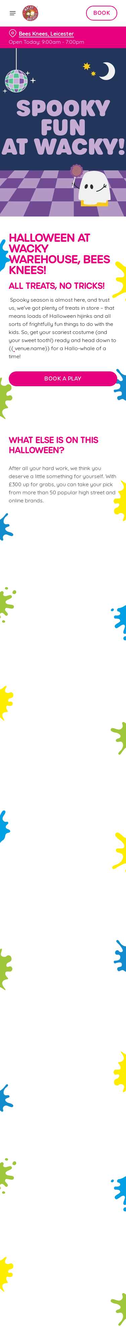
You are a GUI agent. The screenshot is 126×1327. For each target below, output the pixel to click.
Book (101, 13)
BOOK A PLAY (63, 378)
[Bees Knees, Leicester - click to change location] (41, 33)
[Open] (13, 13)
